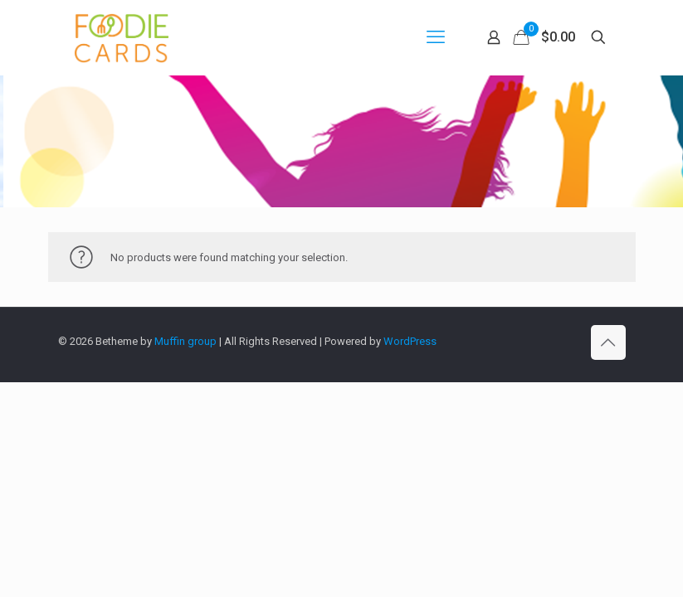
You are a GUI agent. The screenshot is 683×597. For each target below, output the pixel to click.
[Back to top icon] (608, 342)
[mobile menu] (436, 37)
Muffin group (185, 341)
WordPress (410, 341)
